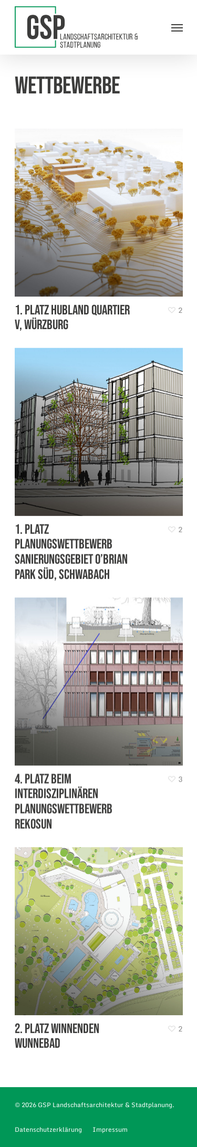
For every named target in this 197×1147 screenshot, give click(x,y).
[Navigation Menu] (177, 27)
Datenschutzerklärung (48, 1129)
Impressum (110, 1129)
